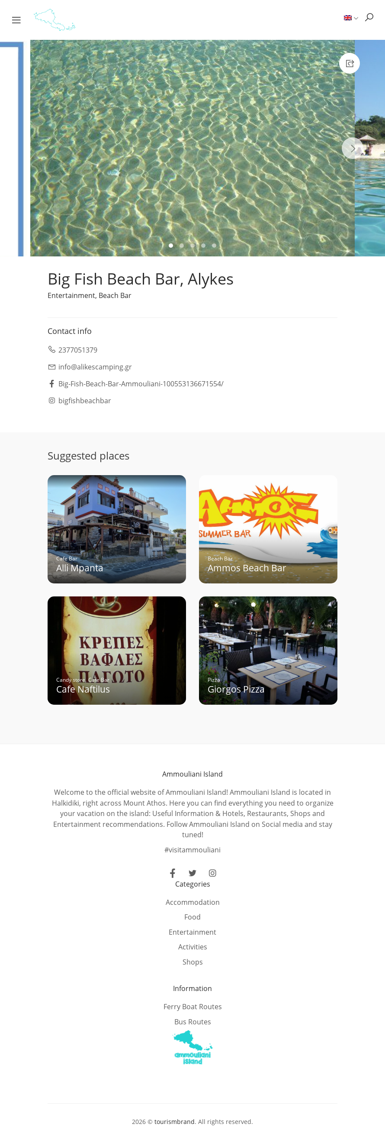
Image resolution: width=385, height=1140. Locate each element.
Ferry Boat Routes (193, 1006)
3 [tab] (193, 247)
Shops (193, 962)
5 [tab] (215, 247)
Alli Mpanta (79, 568)
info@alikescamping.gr (95, 367)
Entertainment (71, 295)
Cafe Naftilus (83, 689)
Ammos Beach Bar (247, 568)
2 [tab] (183, 247)
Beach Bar (115, 295)
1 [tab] (172, 247)
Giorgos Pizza (236, 689)
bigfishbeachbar (84, 400)
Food (192, 917)
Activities (192, 947)
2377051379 (77, 350)
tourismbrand (174, 1121)
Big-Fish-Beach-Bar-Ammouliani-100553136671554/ (141, 384)
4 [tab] (204, 247)
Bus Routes (192, 1022)
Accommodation (193, 902)
